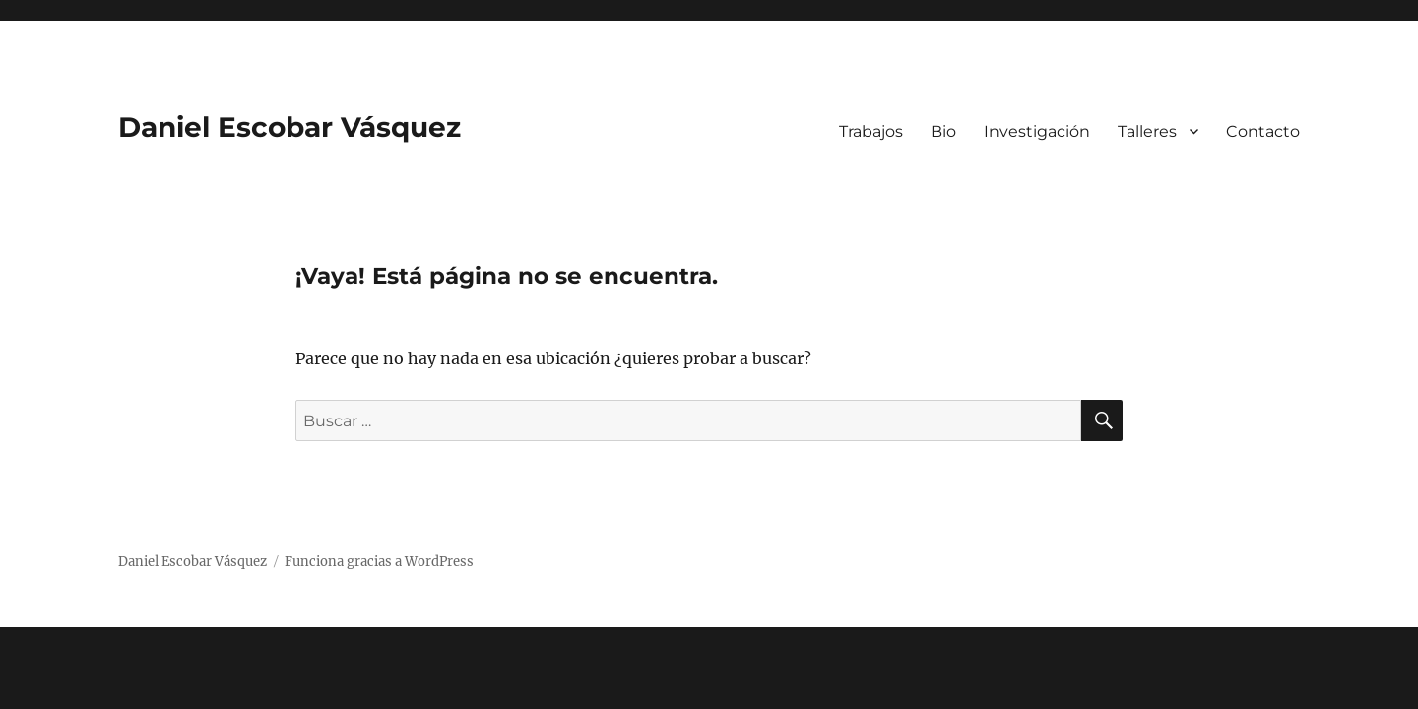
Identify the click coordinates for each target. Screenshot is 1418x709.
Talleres (1147, 131)
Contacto (1263, 131)
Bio (943, 131)
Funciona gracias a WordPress (379, 561)
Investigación (1037, 131)
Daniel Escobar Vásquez (289, 127)
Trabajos (871, 131)
